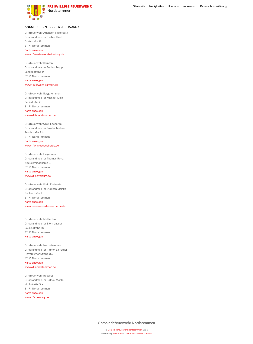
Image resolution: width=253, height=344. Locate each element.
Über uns (173, 6)
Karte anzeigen (34, 50)
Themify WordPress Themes (138, 333)
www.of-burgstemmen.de (40, 115)
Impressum (189, 6)
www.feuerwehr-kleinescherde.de (45, 206)
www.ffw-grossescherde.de (42, 145)
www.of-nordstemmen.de (40, 266)
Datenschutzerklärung (213, 6)
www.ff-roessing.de (37, 297)
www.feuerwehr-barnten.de (41, 84)
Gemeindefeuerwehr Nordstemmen (125, 330)
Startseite (139, 6)
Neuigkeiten (156, 6)
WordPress (118, 333)
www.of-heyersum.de (38, 175)
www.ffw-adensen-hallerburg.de (44, 54)
